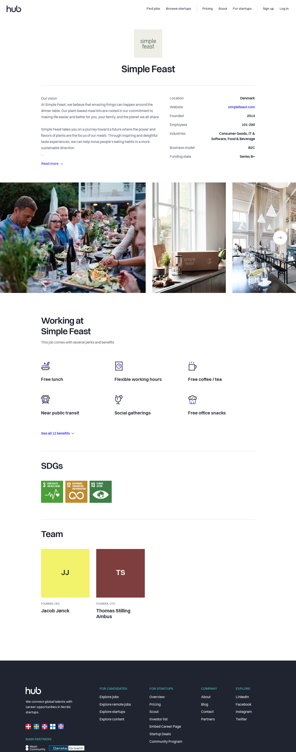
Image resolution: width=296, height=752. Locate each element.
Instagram (244, 712)
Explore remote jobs (115, 704)
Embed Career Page (165, 727)
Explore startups (112, 712)
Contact (207, 712)
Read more (52, 164)
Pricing (155, 704)
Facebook (243, 704)
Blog (204, 704)
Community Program (165, 742)
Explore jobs (109, 697)
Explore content (112, 719)
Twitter (241, 719)
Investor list (158, 719)
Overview (157, 697)
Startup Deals (160, 734)
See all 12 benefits (57, 433)
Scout (154, 712)
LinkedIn (242, 697)
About (206, 697)
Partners (208, 719)
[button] (280, 238)
